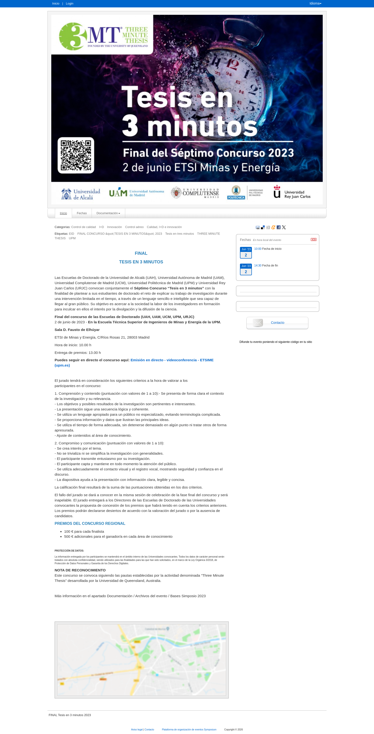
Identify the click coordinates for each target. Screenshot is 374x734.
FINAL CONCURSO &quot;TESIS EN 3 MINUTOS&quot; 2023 (119, 233)
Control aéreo (134, 227)
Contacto (277, 322)
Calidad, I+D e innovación (164, 227)
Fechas (82, 213)
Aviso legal (137, 729)
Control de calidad (83, 227)
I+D (101, 227)
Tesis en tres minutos (179, 233)
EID (71, 233)
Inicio (55, 3)
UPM (72, 238)
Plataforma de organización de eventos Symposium (189, 729)
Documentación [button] (108, 213)
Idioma (316, 3)
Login (69, 3)
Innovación (114, 227)
